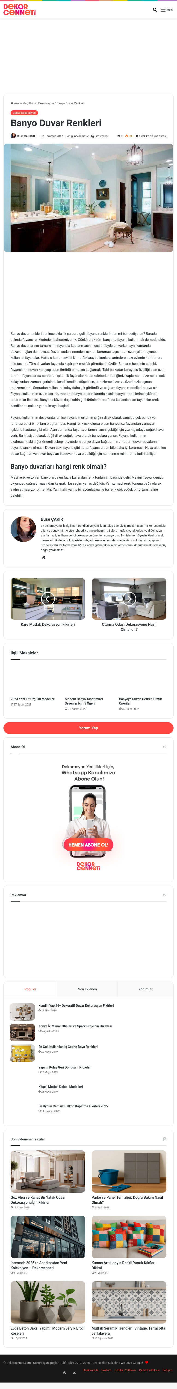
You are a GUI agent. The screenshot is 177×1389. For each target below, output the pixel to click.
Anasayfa (19, 103)
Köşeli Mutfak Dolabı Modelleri (61, 1088)
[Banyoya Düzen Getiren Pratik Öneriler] (142, 680)
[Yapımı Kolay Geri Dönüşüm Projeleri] (23, 1074)
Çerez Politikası (149, 1380)
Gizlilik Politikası (125, 1380)
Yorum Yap (88, 728)
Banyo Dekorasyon (41, 103)
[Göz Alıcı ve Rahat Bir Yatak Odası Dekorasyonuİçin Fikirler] (48, 1173)
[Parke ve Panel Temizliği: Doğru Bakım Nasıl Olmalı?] (129, 1173)
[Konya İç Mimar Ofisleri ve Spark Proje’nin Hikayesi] (23, 1033)
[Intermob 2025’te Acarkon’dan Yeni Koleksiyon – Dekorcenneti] (48, 1242)
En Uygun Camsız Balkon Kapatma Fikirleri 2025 (74, 1107)
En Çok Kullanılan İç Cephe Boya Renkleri (69, 1048)
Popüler (30, 989)
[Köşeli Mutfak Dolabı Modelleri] (23, 1094)
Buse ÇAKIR (26, 136)
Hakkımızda (90, 1380)
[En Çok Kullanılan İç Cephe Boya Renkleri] (23, 1054)
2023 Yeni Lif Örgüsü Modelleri (33, 699)
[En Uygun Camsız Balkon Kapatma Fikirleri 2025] (23, 1113)
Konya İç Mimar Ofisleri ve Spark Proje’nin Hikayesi (76, 1027)
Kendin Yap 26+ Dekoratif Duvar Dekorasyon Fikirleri (77, 1007)
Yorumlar (145, 989)
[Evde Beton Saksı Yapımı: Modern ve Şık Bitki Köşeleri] (48, 1310)
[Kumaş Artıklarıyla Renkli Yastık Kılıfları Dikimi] (129, 1242)
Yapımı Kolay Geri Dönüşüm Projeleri (65, 1068)
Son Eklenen (87, 989)
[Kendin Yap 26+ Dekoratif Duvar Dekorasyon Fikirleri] (23, 1013)
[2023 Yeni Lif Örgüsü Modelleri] (34, 680)
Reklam (106, 1380)
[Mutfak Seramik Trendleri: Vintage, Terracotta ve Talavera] (129, 1310)
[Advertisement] (88, 54)
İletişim (167, 1380)
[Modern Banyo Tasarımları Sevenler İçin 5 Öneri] (88, 680)
